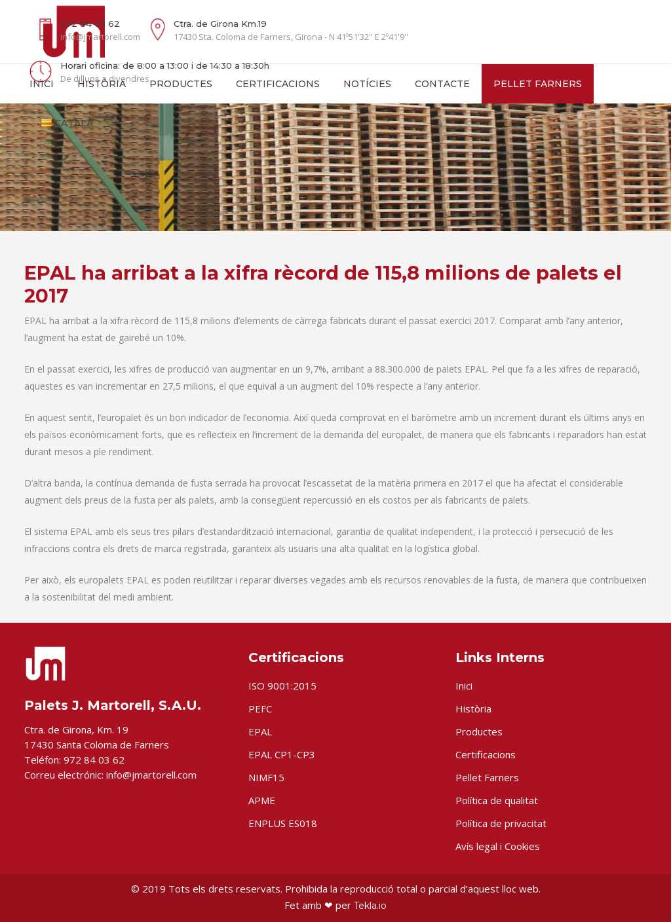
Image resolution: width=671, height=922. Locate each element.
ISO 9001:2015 (282, 685)
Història (473, 708)
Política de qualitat (496, 800)
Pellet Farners (487, 777)
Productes (479, 731)
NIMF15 (266, 777)
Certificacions (485, 754)
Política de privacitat (500, 823)
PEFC (260, 708)
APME (261, 800)
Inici (463, 685)
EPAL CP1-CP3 (281, 754)
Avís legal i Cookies (497, 846)
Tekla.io (370, 906)
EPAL (260, 731)
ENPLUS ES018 (282, 823)
